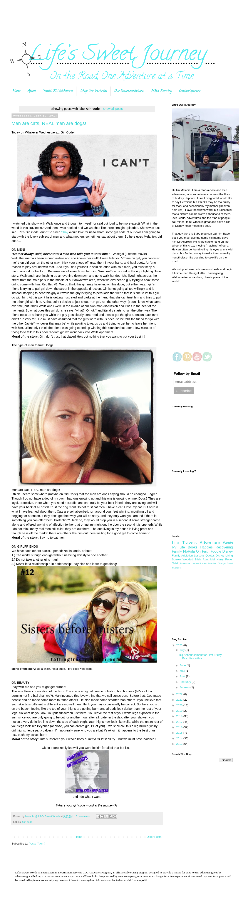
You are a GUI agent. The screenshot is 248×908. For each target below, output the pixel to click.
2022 (179, 694)
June (183, 665)
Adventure (209, 542)
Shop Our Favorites (93, 91)
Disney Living (224, 555)
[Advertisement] (124, 16)
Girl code (27, 821)
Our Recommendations (129, 91)
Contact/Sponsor (190, 91)
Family (176, 555)
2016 (179, 727)
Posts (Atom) (37, 843)
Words (228, 543)
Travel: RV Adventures (58, 91)
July (183, 650)
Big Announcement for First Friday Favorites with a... (200, 656)
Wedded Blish (192, 559)
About (32, 91)
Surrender (185, 563)
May (183, 670)
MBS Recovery (161, 91)
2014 (179, 738)
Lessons (199, 555)
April (183, 676)
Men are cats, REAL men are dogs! (49, 123)
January (185, 687)
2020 (179, 705)
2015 (179, 732)
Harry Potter (224, 559)
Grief (175, 563)
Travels (189, 542)
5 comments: (83, 816)
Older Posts (154, 836)
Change (221, 563)
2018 (179, 716)
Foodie (216, 551)
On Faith (202, 551)
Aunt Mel (209, 559)
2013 (179, 743)
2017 (179, 721)
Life (175, 542)
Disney (227, 551)
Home (16, 91)
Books (192, 547)
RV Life (178, 547)
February (186, 681)
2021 (179, 699)
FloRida (189, 551)
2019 (179, 710)
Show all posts (113, 108)
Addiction (187, 555)
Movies (212, 563)
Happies (206, 547)
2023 (179, 645)
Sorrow (176, 559)
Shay (64, 232)
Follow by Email (187, 373)
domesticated (199, 563)
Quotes (210, 555)
